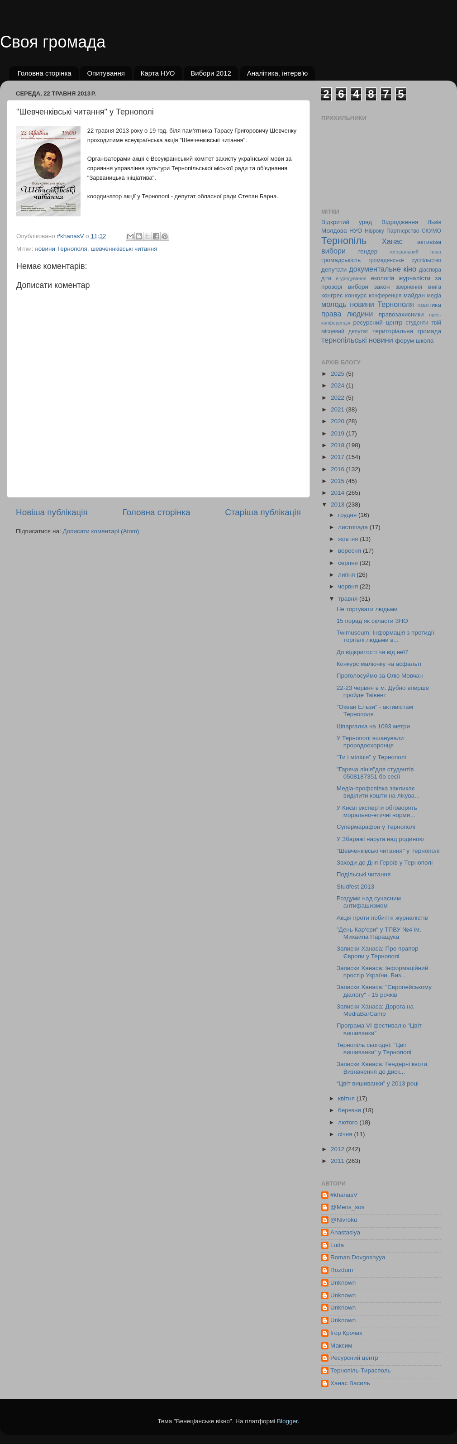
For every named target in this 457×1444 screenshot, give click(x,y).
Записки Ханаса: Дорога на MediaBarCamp (375, 1010)
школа (425, 340)
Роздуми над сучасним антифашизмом (369, 902)
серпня (349, 562)
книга (434, 287)
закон (382, 286)
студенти (416, 323)
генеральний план (415, 251)
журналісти (414, 278)
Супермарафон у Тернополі (376, 826)
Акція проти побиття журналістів (382, 917)
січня (346, 1134)
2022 (338, 397)
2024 (338, 385)
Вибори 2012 (210, 73)
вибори (333, 251)
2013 (338, 504)
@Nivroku (343, 1219)
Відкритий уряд (346, 222)
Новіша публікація (52, 512)
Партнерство (402, 231)
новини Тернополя (61, 248)
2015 (338, 481)
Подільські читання (363, 874)
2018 (338, 445)
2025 (338, 373)
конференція (385, 295)
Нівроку (374, 231)
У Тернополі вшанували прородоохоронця (370, 742)
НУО (355, 230)
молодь (334, 304)
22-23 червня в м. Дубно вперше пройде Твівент (383, 691)
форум (404, 340)
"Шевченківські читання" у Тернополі (388, 850)
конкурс (356, 295)
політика (429, 304)
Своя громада (52, 42)
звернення (408, 287)
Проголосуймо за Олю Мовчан (380, 675)
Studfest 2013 (355, 886)
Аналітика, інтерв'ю (277, 73)
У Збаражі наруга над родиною (380, 839)
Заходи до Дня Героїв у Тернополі (385, 862)
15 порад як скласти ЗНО (372, 620)
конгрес (332, 295)
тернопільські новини (357, 340)
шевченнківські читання (124, 248)
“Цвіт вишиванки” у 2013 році (378, 1083)
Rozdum (341, 1270)
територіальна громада (406, 331)
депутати (334, 269)
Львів (434, 222)
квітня (347, 1098)
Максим (341, 1345)
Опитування (106, 73)
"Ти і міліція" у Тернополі (371, 757)
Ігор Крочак (346, 1332)
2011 (338, 1160)
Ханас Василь (350, 1383)
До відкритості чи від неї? (373, 652)
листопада (354, 527)
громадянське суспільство (405, 260)
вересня (350, 550)
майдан (414, 295)
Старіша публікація (263, 512)
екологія (382, 278)
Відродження (399, 222)
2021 (338, 409)
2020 (338, 421)
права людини (347, 314)
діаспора (430, 270)
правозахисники (401, 314)
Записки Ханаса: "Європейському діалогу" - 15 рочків (384, 991)
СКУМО (431, 231)
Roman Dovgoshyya (358, 1257)
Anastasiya (345, 1232)
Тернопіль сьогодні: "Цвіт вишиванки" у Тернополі (374, 1049)
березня (350, 1110)
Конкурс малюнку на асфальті (379, 663)
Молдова (334, 230)
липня (347, 574)
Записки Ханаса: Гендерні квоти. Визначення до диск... (383, 1068)
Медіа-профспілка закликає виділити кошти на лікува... (378, 792)
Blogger (287, 1421)
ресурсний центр (378, 322)
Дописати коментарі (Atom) (100, 531)
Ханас (392, 241)
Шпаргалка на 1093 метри (373, 726)
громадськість (341, 260)
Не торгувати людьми (367, 609)
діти (326, 278)
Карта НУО (158, 73)
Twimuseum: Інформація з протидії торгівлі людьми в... (385, 636)
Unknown (343, 1282)
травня (348, 598)
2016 (338, 469)
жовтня (349, 539)
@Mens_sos (347, 1207)
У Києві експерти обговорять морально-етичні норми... (377, 811)
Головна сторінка (44, 73)
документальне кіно (382, 269)
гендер (367, 251)
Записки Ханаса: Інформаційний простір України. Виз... (382, 972)
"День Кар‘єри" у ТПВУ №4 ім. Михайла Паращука (379, 933)
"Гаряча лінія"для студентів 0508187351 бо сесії (375, 773)
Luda (337, 1245)
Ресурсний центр (354, 1357)
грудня (348, 515)
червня (349, 586)
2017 (338, 457)
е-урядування (351, 278)
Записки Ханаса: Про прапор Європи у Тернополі (378, 952)
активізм (429, 242)
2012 (338, 1149)
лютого (348, 1122)
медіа (434, 295)
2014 (338, 492)
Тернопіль (344, 240)
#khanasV (343, 1194)
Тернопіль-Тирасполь (360, 1370)
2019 (338, 433)
